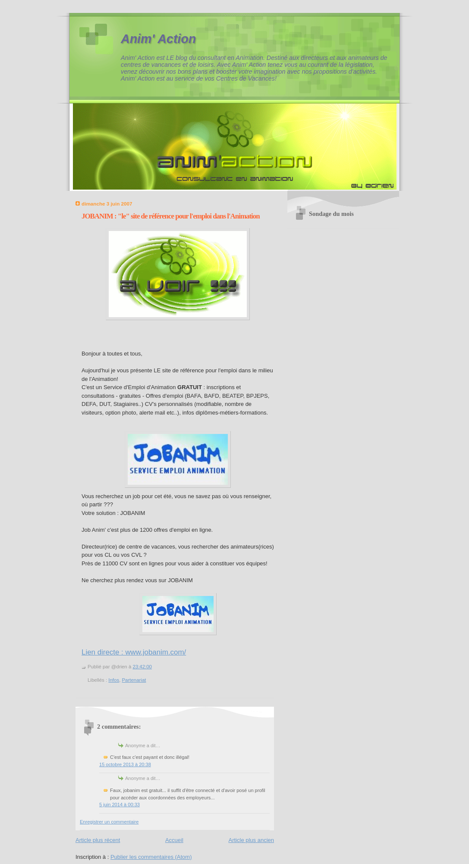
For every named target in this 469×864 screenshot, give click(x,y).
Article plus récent (98, 840)
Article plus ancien (251, 840)
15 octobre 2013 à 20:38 (125, 764)
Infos (113, 680)
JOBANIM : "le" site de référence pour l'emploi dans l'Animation (171, 216)
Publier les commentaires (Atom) (151, 857)
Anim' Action (158, 39)
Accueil (174, 840)
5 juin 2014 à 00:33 (119, 804)
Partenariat (134, 680)
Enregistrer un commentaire (109, 821)
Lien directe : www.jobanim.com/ (134, 652)
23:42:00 (142, 666)
